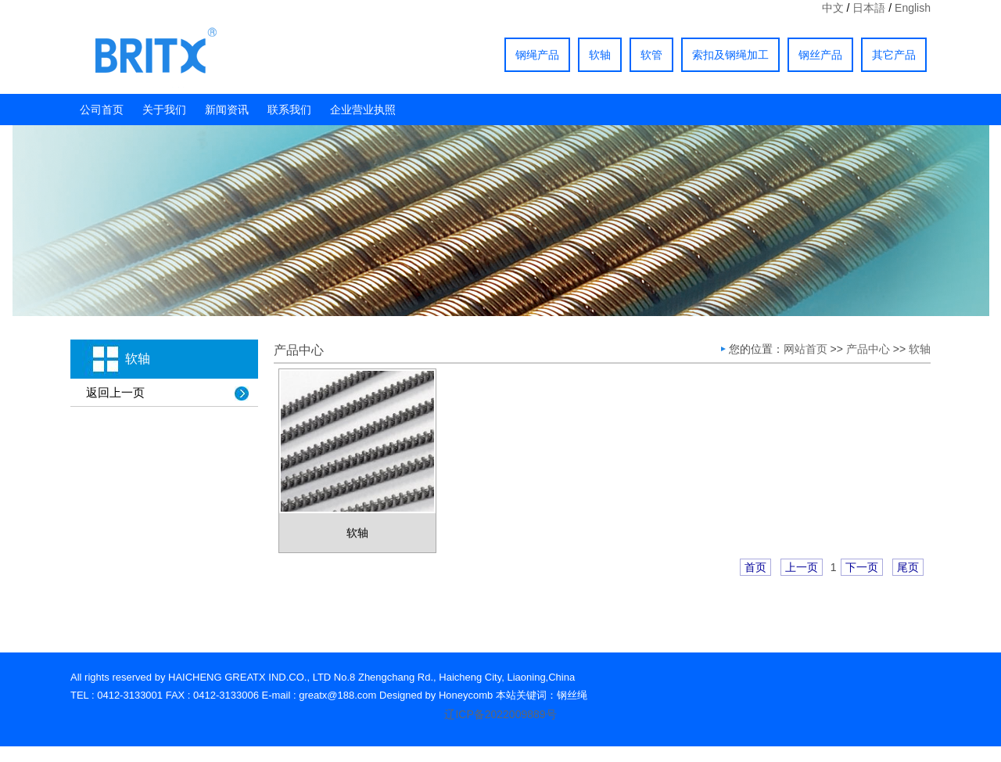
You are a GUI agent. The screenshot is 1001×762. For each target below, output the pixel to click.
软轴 (600, 55)
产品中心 (868, 349)
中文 (833, 8)
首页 (755, 567)
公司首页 (102, 109)
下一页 (861, 567)
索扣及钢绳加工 (730, 55)
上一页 (801, 567)
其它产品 (894, 55)
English (913, 8)
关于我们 (164, 109)
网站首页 (805, 349)
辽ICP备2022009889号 (500, 714)
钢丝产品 (820, 55)
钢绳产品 (537, 55)
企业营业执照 (363, 109)
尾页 (908, 567)
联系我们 (289, 109)
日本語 (868, 8)
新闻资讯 (227, 109)
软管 (651, 55)
